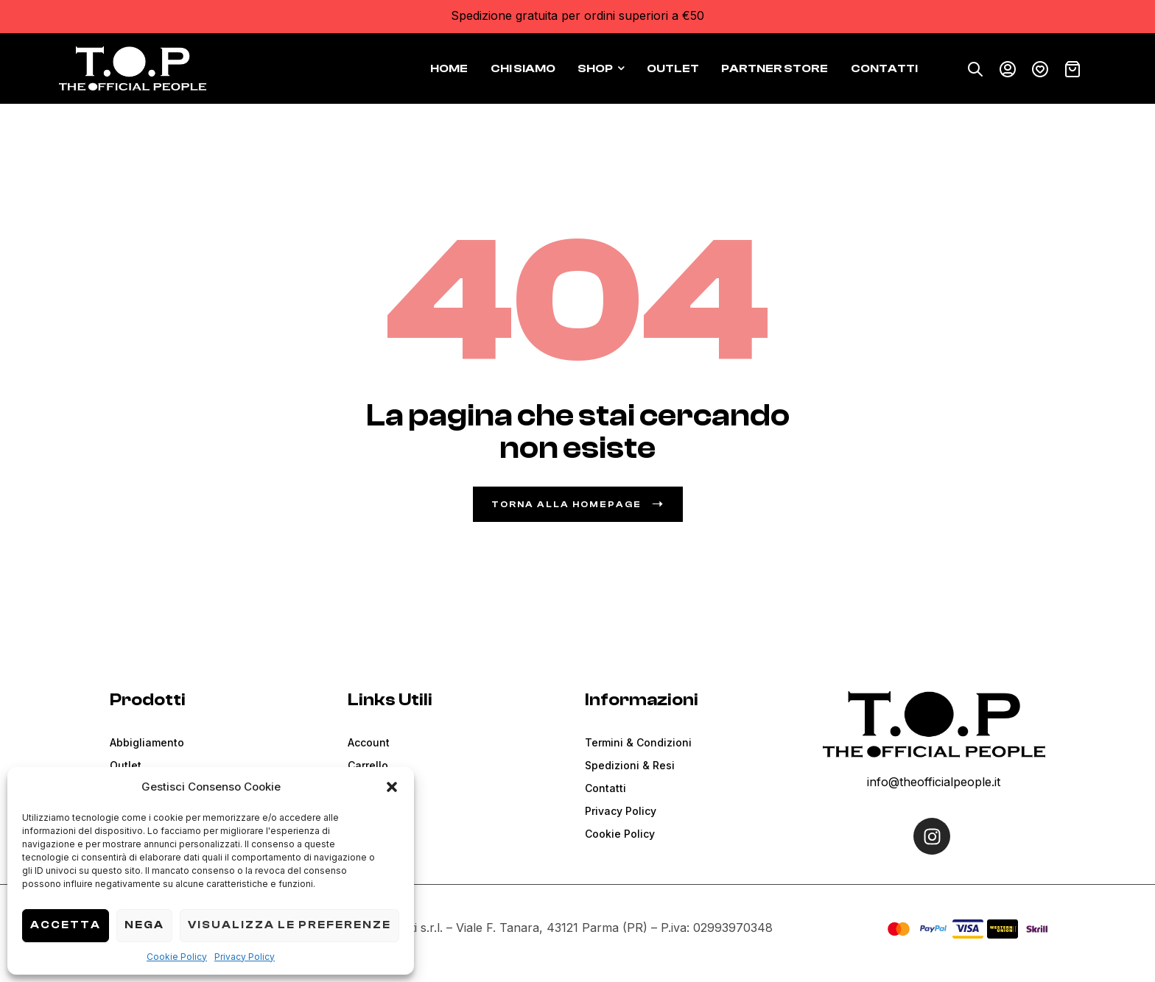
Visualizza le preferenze (289, 925)
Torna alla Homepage (577, 504)
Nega (144, 925)
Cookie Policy (177, 956)
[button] (392, 787)
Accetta (65, 925)
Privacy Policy (244, 956)
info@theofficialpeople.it (933, 781)
